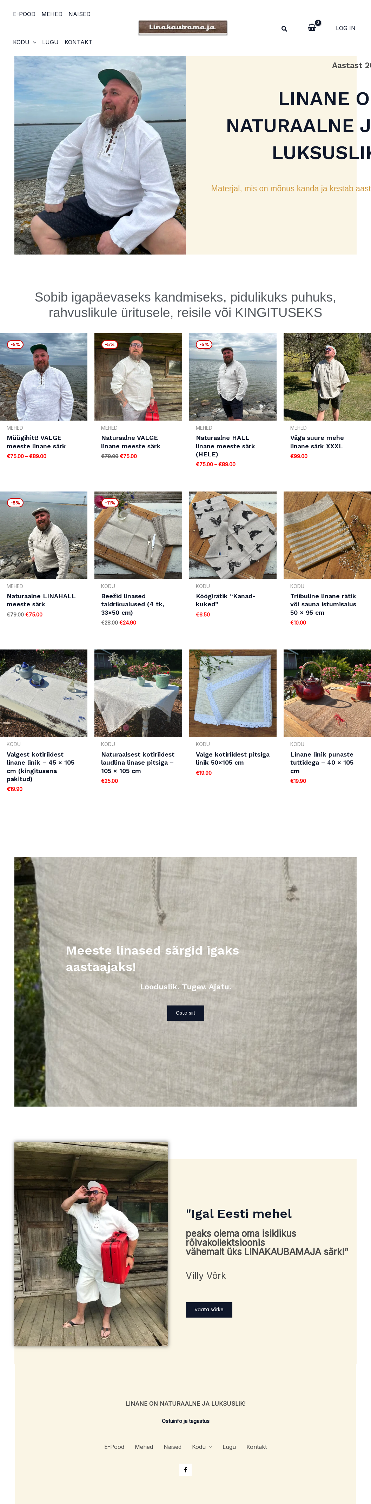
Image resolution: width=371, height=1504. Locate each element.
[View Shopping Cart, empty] (312, 28)
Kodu (105, 14)
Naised (77, 14)
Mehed (50, 14)
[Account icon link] (346, 28)
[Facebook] (185, 1467)
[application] (113, 14)
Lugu (20, 42)
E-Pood (23, 14)
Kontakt (48, 42)
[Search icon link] (284, 29)
